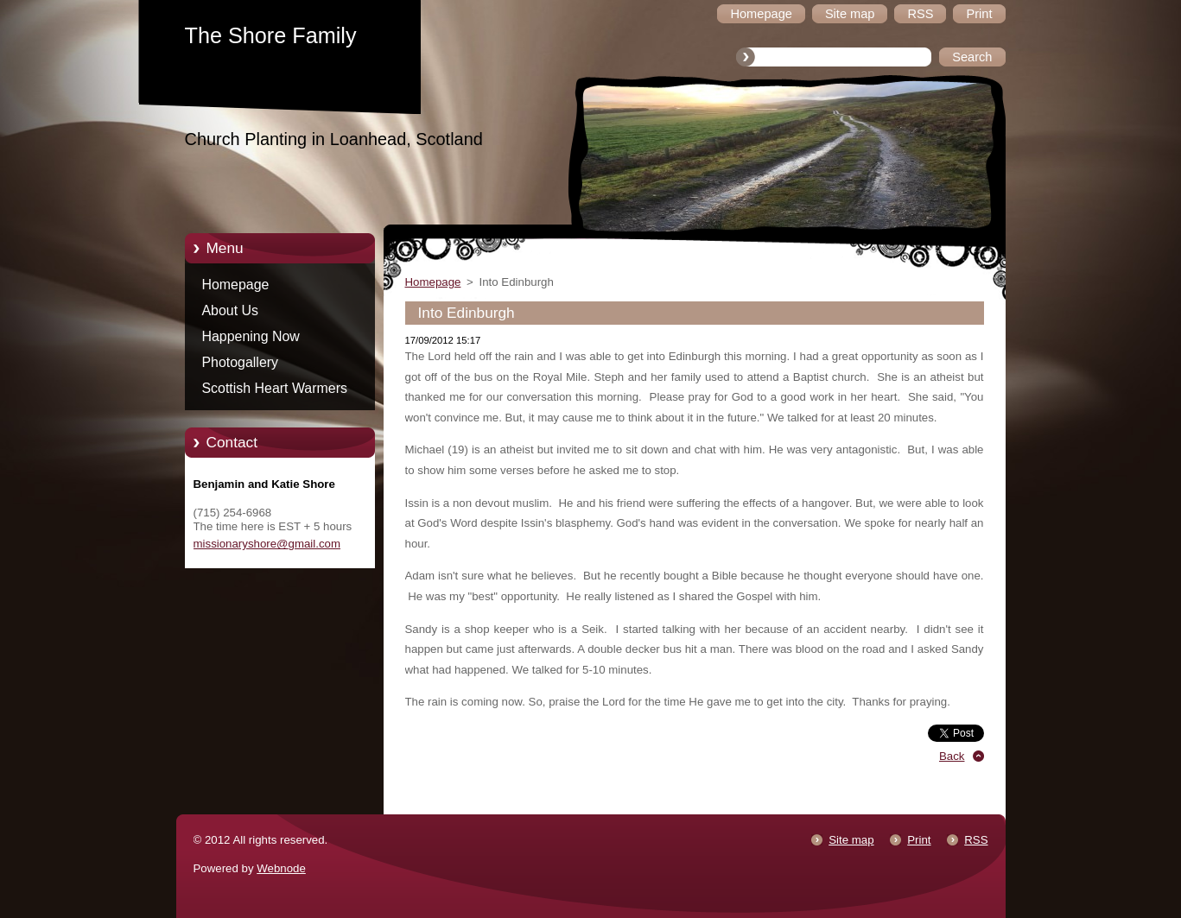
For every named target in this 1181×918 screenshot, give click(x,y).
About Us (230, 310)
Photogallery (240, 362)
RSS (975, 839)
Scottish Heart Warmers (274, 388)
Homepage (236, 284)
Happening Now (251, 336)
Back (952, 756)
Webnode (281, 868)
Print (918, 839)
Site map (851, 839)
